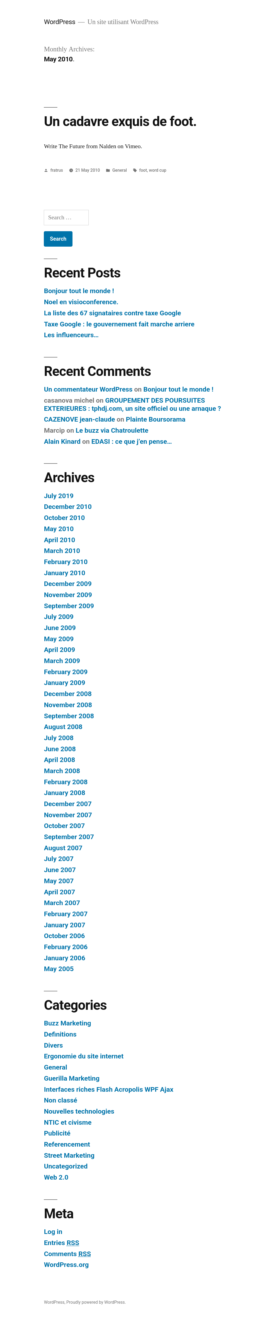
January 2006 (64, 958)
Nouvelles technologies (79, 1111)
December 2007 (67, 804)
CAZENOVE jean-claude (79, 419)
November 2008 (68, 705)
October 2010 (64, 518)
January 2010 (64, 573)
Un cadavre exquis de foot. (120, 121)
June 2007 (60, 870)
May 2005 (59, 969)
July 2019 (59, 496)
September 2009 (69, 606)
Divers (53, 1045)
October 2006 (64, 936)
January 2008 (64, 793)
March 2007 (62, 903)
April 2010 (59, 540)
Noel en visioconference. (81, 302)
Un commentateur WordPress (88, 389)
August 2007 (63, 848)
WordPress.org (66, 1265)
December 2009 (67, 584)
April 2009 (59, 650)
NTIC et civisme (67, 1122)
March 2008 (62, 771)
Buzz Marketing (67, 1023)
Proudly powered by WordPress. (96, 1302)
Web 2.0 (56, 1177)
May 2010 (59, 529)
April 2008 (59, 760)
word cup (157, 170)
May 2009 (59, 639)
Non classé (60, 1100)
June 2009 (60, 628)
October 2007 (64, 826)
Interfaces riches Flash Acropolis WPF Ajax (108, 1089)
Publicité (57, 1133)
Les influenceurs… (71, 335)
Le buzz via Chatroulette (112, 430)
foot (143, 170)
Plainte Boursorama (155, 419)
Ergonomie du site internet (83, 1056)
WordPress (59, 22)
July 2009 (59, 617)
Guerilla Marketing (71, 1078)
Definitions (60, 1034)
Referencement (67, 1144)
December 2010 (67, 507)
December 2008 (67, 694)
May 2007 (59, 881)
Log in (53, 1232)
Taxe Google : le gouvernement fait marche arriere (119, 324)
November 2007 (68, 815)
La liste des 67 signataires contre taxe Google (112, 313)
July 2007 (59, 859)
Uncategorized (66, 1166)
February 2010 (65, 562)
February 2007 (65, 914)
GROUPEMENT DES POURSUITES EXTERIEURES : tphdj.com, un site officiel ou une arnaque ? (132, 404)
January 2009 (64, 683)
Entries (61, 1243)
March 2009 (62, 661)
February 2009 (65, 672)
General (119, 170)
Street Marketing (69, 1155)
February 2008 (65, 782)
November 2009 (68, 595)
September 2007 (69, 837)
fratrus (56, 170)
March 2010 (62, 551)
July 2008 (59, 738)
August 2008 (63, 727)
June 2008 (60, 749)
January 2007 (64, 925)
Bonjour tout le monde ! (79, 291)
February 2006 (65, 947)
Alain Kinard (62, 441)
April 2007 (59, 892)
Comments (67, 1254)
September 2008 (69, 716)
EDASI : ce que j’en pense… (131, 441)
